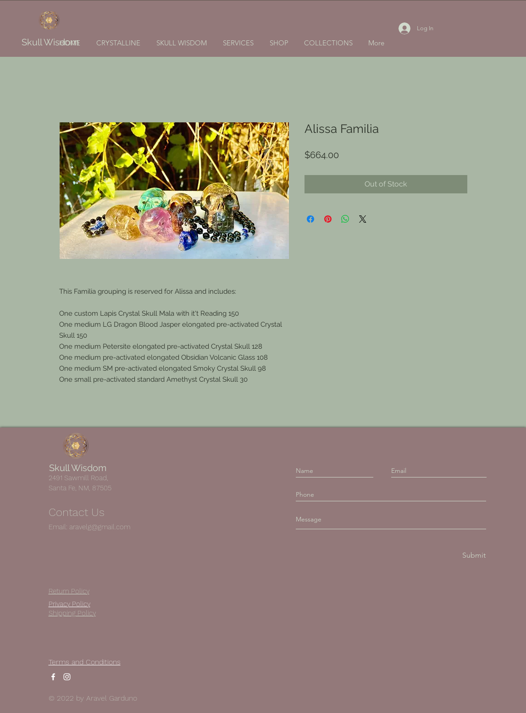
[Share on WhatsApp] (345, 219)
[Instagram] (67, 676)
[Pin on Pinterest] (327, 219)
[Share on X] (362, 219)
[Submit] (473, 555)
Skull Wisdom (50, 42)
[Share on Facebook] (310, 219)
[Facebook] (53, 676)
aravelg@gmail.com (99, 527)
